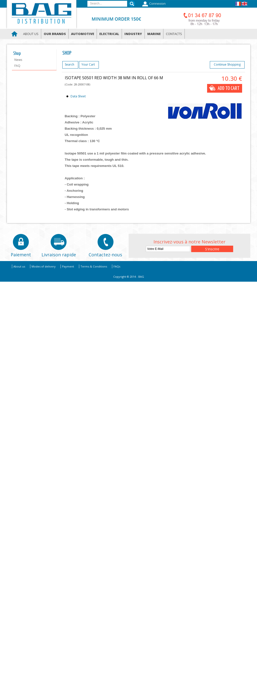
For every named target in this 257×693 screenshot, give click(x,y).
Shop (17, 53)
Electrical (109, 34)
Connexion (153, 3)
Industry (133, 34)
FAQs (116, 266)
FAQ (17, 66)
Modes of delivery (44, 266)
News (18, 60)
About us (30, 34)
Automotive (82, 34)
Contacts (174, 34)
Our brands (55, 34)
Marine (154, 34)
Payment (68, 266)
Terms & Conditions (93, 266)
